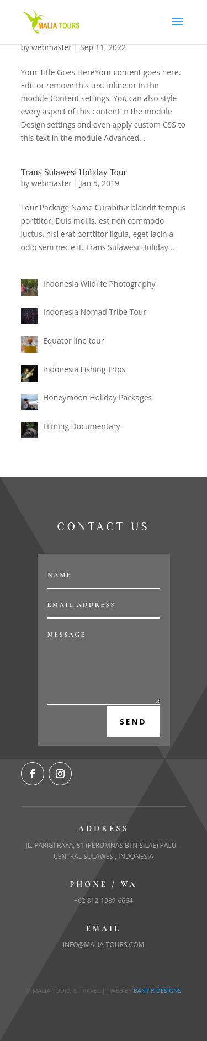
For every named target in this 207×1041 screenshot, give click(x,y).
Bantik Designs (158, 990)
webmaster (51, 47)
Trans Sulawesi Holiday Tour (74, 172)
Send (133, 721)
